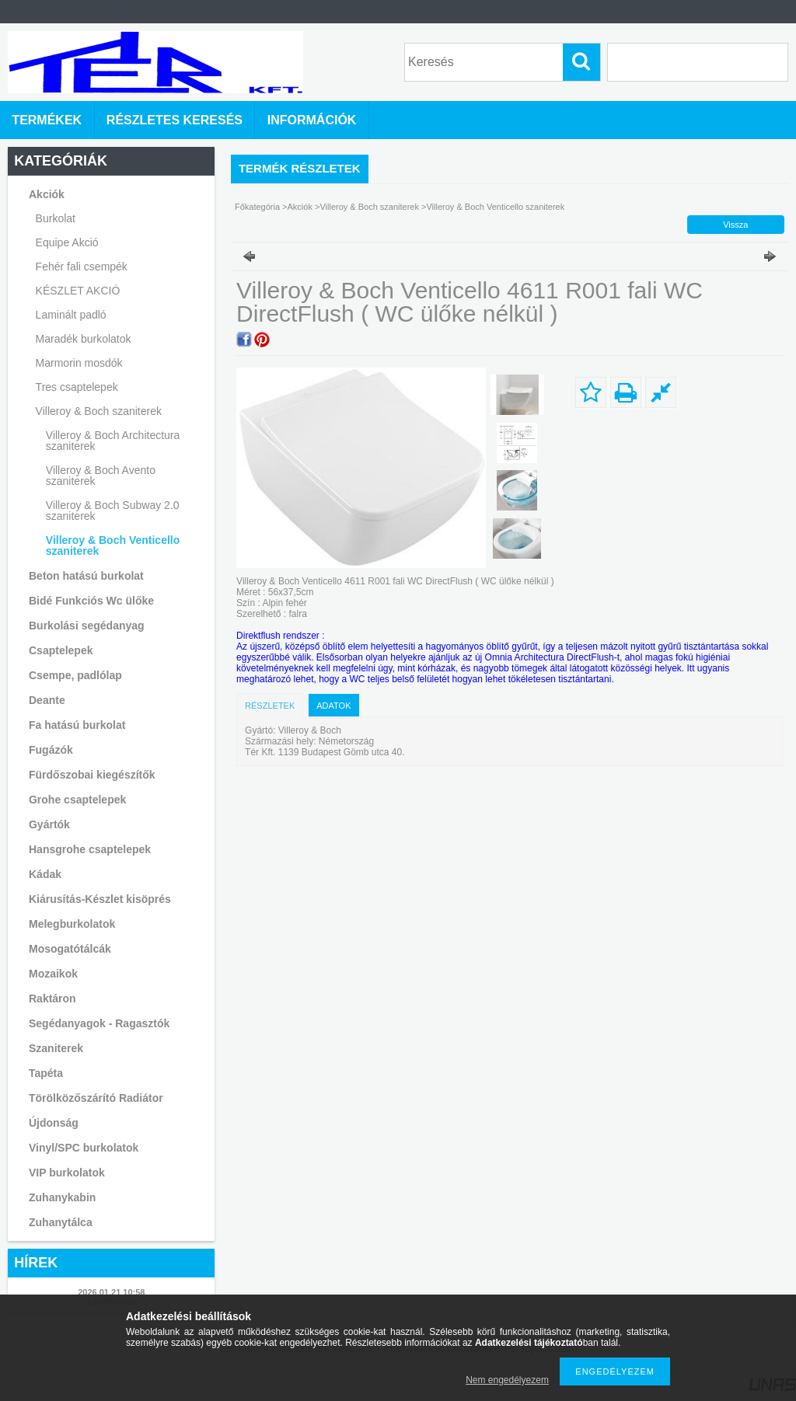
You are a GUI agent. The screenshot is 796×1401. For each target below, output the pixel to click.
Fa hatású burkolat (77, 725)
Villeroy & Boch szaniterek (370, 206)
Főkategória (257, 206)
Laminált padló (71, 314)
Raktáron (52, 998)
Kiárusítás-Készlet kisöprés (100, 899)
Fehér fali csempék (81, 266)
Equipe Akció (67, 242)
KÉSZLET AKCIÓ (78, 290)
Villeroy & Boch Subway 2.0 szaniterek (113, 510)
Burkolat (55, 218)
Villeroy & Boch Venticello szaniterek (113, 545)
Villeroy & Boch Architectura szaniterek (113, 440)
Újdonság (54, 1123)
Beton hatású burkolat (86, 576)
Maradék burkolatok (83, 339)
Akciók (300, 206)
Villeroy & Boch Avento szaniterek (100, 475)
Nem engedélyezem (507, 1380)
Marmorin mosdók (79, 363)
